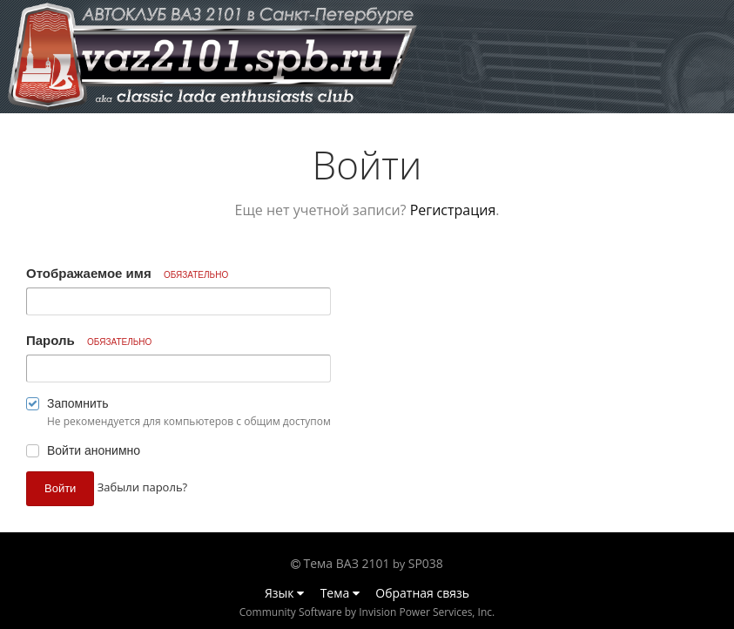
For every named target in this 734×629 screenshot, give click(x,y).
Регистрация (453, 210)
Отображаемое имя (127, 273)
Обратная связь (422, 593)
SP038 (425, 563)
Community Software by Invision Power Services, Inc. (367, 612)
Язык (284, 593)
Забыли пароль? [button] (142, 487)
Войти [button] (60, 488)
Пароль (89, 340)
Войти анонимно (93, 450)
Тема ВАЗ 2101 (347, 563)
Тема (340, 593)
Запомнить (78, 403)
